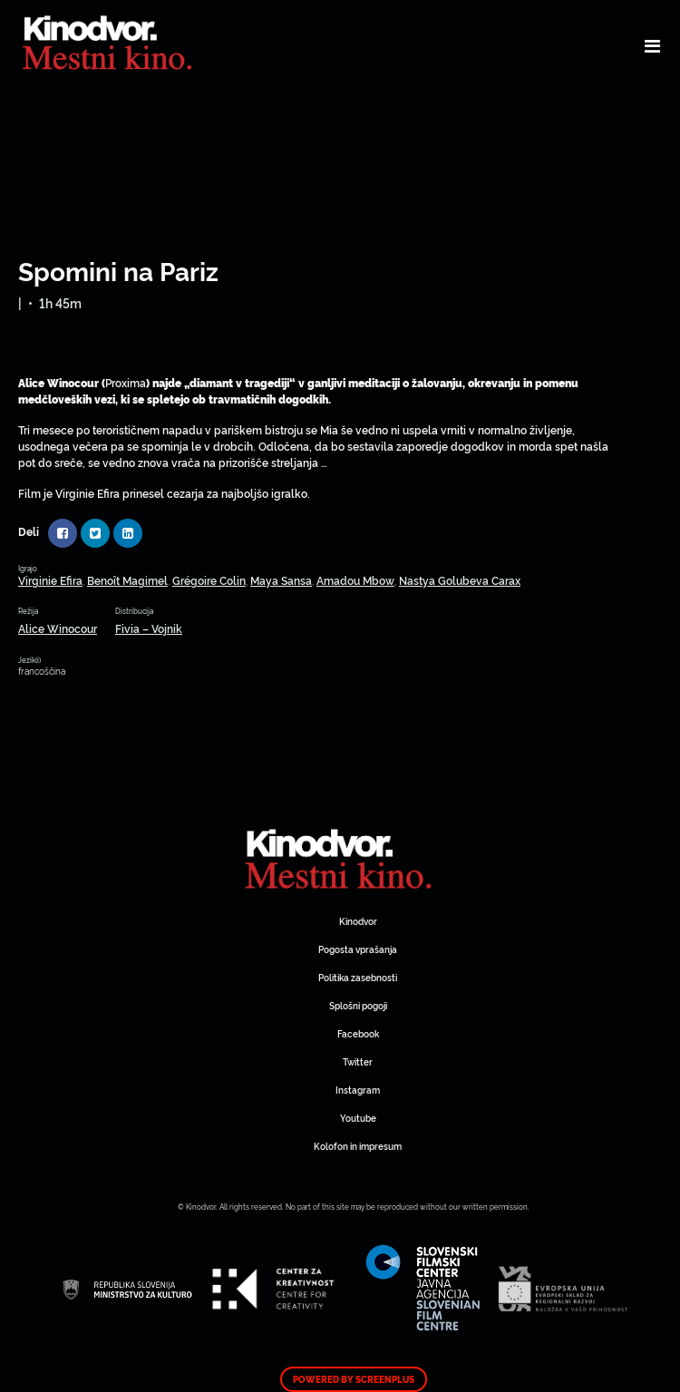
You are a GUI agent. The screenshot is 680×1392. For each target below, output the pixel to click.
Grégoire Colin (209, 580)
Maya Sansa (281, 580)
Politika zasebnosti (357, 977)
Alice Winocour (57, 628)
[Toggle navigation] (652, 45)
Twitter (358, 1061)
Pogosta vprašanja (357, 949)
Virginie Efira (50, 580)
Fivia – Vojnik (148, 628)
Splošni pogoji (358, 1005)
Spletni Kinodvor (340, 857)
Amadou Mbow (355, 580)
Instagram (357, 1089)
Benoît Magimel (127, 580)
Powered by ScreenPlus (353, 1379)
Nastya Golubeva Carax (459, 580)
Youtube (358, 1118)
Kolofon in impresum (358, 1146)
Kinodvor (358, 921)
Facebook (358, 1033)
